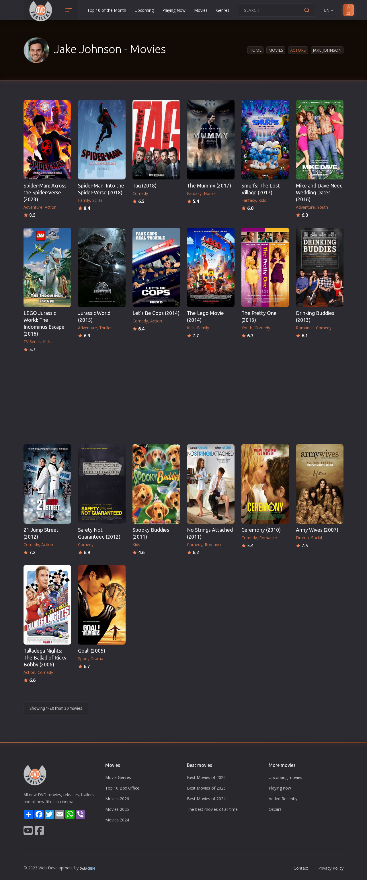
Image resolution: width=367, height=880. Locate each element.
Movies (201, 10)
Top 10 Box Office (122, 788)
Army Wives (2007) (317, 530)
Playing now (280, 788)
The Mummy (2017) (209, 185)
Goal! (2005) (91, 650)
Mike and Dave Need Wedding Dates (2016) (319, 192)
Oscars (275, 809)
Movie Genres (118, 777)
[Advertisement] (183, 396)
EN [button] (329, 10)
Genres (222, 10)
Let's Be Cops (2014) (155, 313)
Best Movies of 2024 (206, 798)
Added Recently (283, 798)
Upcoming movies (285, 777)
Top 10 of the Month (106, 10)
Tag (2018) (144, 185)
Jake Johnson (327, 50)
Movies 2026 (117, 798)
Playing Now (174, 10)
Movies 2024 (117, 820)
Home (255, 50)
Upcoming (144, 10)
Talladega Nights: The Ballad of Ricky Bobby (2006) (45, 657)
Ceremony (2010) (261, 530)
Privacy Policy (330, 868)
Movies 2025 (117, 809)
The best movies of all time (212, 809)
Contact (301, 868)
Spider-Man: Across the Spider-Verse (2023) (45, 192)
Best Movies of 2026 (206, 777)
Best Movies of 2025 (206, 788)
